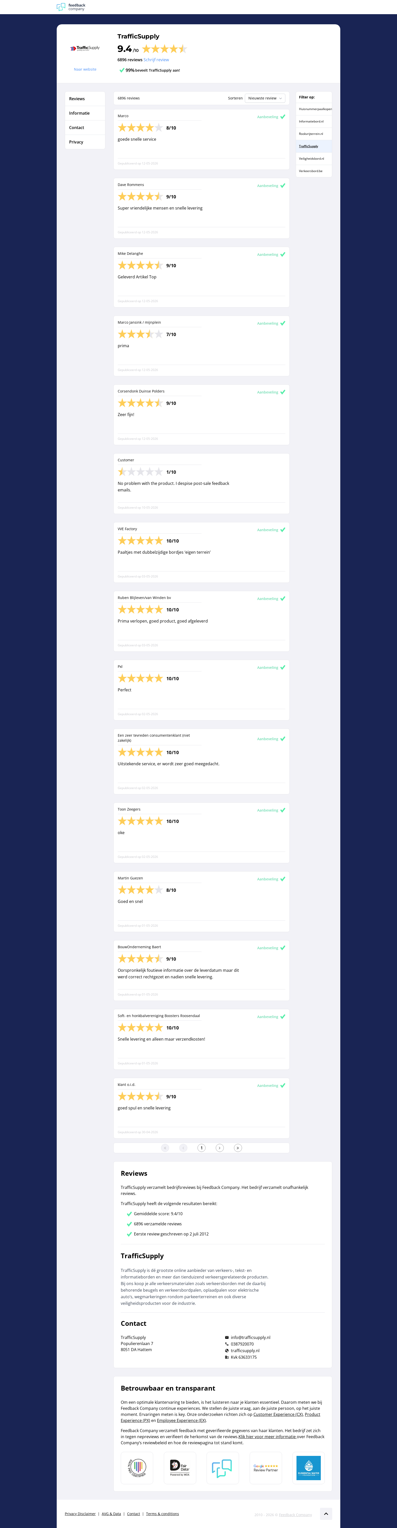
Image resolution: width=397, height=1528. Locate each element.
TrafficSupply (138, 36)
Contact (133, 1513)
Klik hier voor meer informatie (268, 1436)
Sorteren (235, 98)
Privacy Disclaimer (80, 1513)
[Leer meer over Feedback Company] (223, 1468)
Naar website (85, 69)
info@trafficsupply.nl (250, 1337)
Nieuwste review (265, 98)
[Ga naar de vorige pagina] (183, 1148)
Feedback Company (295, 1514)
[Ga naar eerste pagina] (165, 1148)
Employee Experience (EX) (181, 1420)
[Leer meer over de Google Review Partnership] (266, 1468)
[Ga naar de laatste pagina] (238, 1148)
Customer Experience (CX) (278, 1414)
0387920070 (242, 1344)
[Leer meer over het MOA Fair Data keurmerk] (180, 1468)
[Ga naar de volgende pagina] (220, 1148)
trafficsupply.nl (245, 1350)
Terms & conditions (162, 1513)
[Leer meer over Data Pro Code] (137, 1468)
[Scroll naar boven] (326, 1514)
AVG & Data (111, 1513)
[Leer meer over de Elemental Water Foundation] (308, 1468)
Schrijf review (156, 60)
